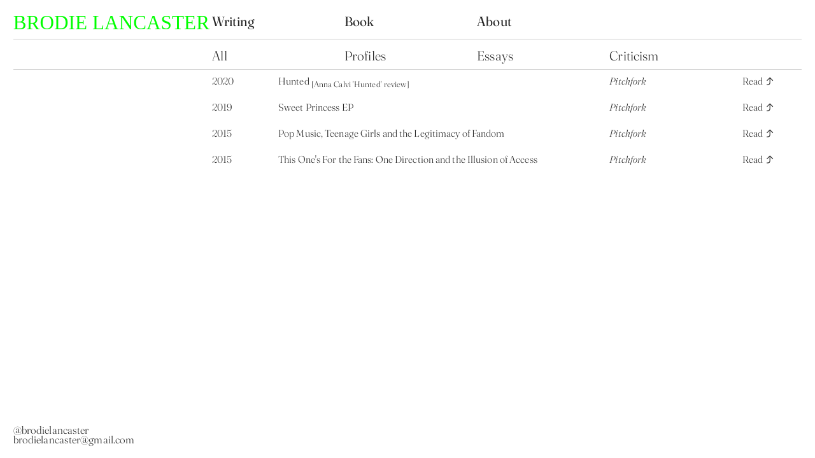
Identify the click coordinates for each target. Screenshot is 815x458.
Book (360, 21)
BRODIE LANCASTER (111, 22)
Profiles (365, 56)
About (494, 21)
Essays (495, 56)
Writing (233, 21)
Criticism (633, 56)
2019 (222, 107)
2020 (223, 81)
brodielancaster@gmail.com (74, 439)
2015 (222, 133)
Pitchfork (627, 81)
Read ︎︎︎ (759, 81)
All (221, 56)
